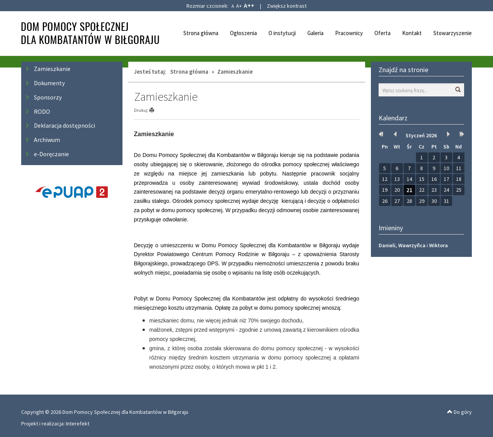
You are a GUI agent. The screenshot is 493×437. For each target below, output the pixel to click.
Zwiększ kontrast (287, 5)
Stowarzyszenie (452, 33)
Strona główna (200, 33)
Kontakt (412, 33)
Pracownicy (349, 33)
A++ (249, 5)
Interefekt (77, 423)
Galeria (315, 33)
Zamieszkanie (52, 69)
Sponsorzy (48, 97)
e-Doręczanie (51, 154)
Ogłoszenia (243, 33)
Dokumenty (49, 83)
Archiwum (47, 139)
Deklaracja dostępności (64, 125)
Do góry (459, 411)
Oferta (382, 33)
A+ (239, 5)
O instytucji (282, 33)
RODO (42, 111)
